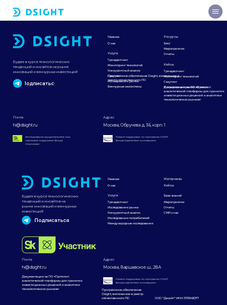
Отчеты (169, 54)
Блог (167, 43)
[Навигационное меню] (215, 11)
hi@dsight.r (24, 125)
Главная (113, 37)
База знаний (173, 195)
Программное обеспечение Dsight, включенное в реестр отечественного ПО (143, 78)
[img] (38, 12)
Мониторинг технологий (125, 65)
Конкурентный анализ (124, 70)
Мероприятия (174, 49)
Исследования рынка (123, 207)
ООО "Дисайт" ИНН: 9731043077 (177, 298)
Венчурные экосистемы (125, 86)
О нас (112, 43)
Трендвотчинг (118, 60)
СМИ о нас (171, 213)
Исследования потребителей (129, 218)
